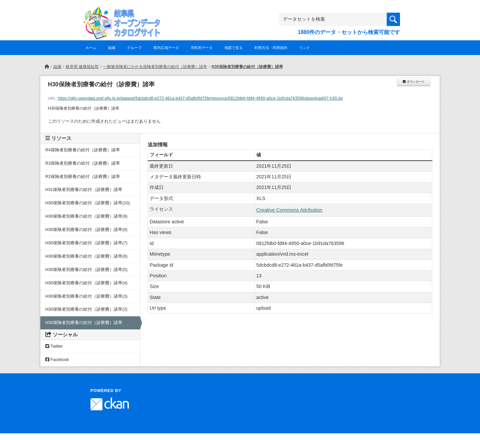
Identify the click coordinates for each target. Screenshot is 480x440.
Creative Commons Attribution (289, 210)
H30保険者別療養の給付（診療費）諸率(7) (86, 243)
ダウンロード (413, 81)
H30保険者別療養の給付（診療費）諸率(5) (86, 269)
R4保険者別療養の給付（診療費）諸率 (82, 150)
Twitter (54, 346)
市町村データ (202, 48)
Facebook (57, 359)
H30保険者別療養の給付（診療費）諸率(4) (86, 283)
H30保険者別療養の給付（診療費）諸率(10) (87, 203)
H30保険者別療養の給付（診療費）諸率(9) (86, 216)
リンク (304, 48)
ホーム (90, 48)
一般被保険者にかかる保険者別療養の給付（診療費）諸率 (155, 66)
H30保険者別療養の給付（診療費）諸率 (247, 66)
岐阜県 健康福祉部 (82, 66)
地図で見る (233, 48)
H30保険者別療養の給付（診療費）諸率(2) (86, 309)
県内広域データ (166, 48)
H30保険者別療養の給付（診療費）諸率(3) (86, 296)
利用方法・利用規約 (270, 48)
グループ (134, 48)
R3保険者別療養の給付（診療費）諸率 (82, 163)
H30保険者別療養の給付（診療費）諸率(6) (86, 256)
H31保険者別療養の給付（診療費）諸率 (83, 189)
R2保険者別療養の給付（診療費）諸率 (82, 176)
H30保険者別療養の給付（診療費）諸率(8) (86, 229)
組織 (111, 48)
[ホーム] (46, 66)
